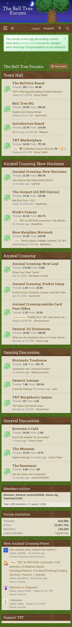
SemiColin (34, 295)
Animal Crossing (19, 255)
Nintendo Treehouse (29, 360)
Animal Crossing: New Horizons (33, 163)
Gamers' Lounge (25, 380)
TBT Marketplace (27, 140)
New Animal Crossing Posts (26, 543)
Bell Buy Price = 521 (23, 200)
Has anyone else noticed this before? (32, 180)
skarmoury (41, 115)
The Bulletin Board (28, 83)
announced (27, 43)
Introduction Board (28, 123)
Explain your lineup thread (26, 112)
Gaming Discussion (21, 352)
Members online (16, 488)
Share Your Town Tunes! (25, 272)
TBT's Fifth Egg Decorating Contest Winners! (37, 91)
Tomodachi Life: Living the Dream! (31, 368)
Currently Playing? (22, 389)
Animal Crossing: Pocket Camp (38, 284)
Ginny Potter (41, 95)
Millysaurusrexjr (40, 372)
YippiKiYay (41, 203)
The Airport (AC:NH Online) (35, 192)
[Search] (67, 28)
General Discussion (21, 420)
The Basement (24, 465)
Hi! (13, 132)
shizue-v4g (42, 340)
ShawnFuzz (42, 409)
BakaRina (36, 224)
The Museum (23, 449)
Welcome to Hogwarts (23, 587)
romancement (41, 320)
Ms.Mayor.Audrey (38, 275)
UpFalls (35, 183)
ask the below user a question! (29, 474)
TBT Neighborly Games (32, 397)
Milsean (43, 132)
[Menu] (5, 28)
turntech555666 (40, 477)
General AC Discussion (31, 329)
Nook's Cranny (24, 212)
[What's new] (60, 28)
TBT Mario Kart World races (27, 405)
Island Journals (17, 594)
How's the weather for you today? (30, 437)
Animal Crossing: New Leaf (35, 263)
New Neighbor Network (32, 232)
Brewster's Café (25, 428)
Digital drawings (21, 457)
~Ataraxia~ (16, 600)
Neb (55, 389)
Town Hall (13, 75)
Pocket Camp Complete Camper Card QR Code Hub (41, 292)
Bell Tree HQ (23, 103)
